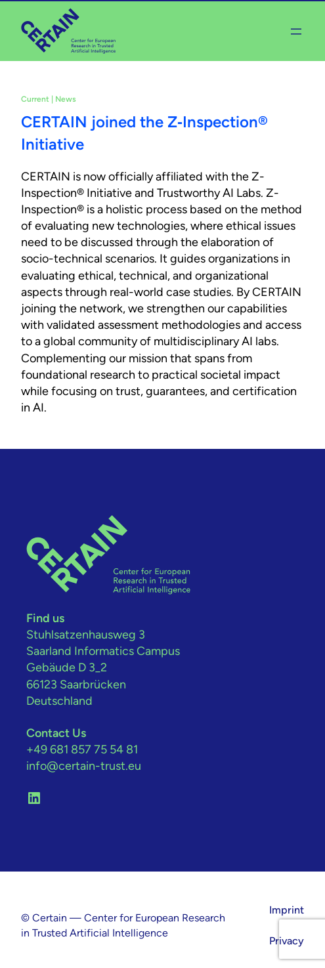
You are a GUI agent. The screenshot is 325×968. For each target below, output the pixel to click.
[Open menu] (296, 31)
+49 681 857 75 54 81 (82, 749)
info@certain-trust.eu (83, 766)
